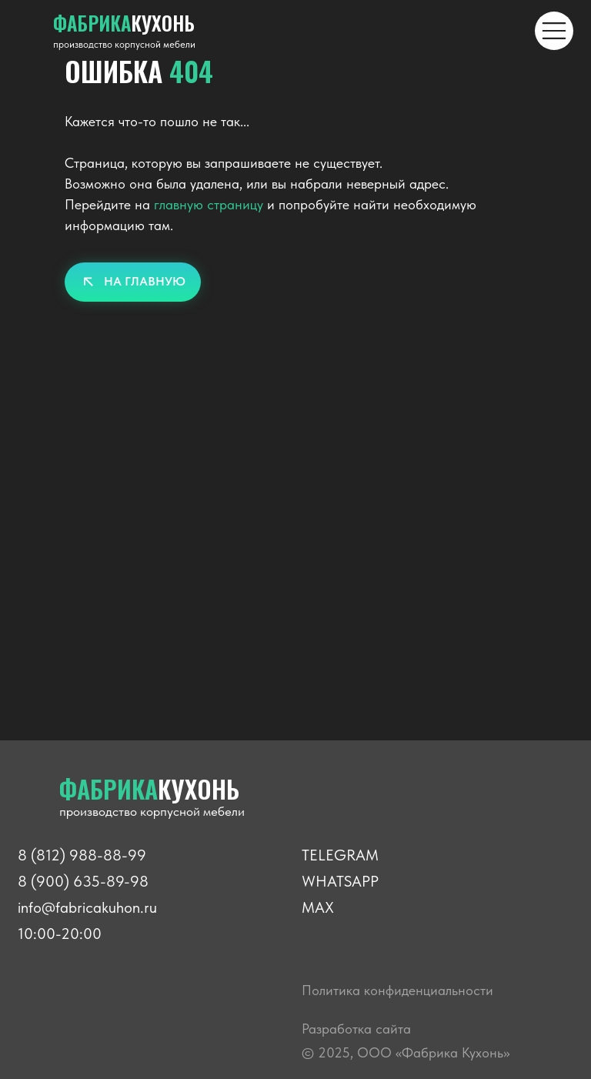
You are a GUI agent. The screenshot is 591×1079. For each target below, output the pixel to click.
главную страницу (208, 204)
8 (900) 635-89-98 (83, 881)
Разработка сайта (356, 1029)
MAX (318, 907)
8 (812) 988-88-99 (82, 855)
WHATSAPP (340, 881)
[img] (554, 31)
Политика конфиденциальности (397, 990)
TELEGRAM (340, 855)
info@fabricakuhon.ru (87, 907)
